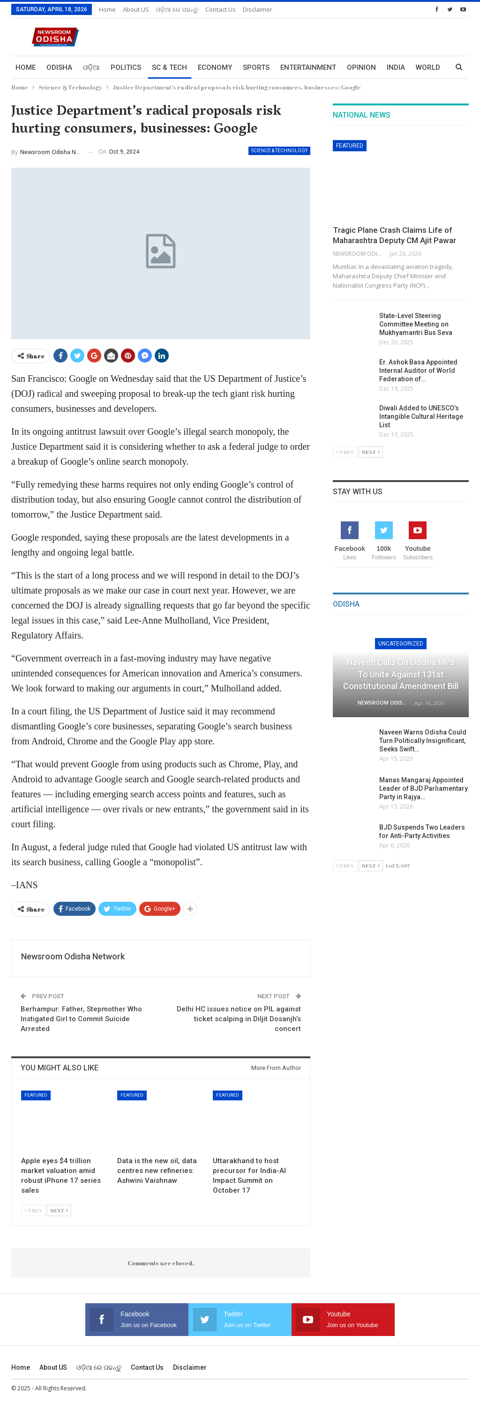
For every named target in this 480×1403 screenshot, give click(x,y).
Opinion (361, 67)
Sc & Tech (169, 67)
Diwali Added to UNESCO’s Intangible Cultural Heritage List (421, 416)
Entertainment (308, 67)
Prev (33, 1210)
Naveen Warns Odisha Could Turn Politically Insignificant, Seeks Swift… (422, 740)
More (396, 67)
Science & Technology (279, 150)
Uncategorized (400, 643)
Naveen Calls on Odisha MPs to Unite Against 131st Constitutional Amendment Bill (400, 673)
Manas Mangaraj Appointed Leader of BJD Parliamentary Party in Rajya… (423, 788)
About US (136, 9)
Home (107, 9)
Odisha (59, 67)
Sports (256, 67)
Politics (126, 67)
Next (59, 1210)
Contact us (220, 9)
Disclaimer (257, 9)
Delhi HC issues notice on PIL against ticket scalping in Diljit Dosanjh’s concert (239, 1019)
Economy (215, 67)
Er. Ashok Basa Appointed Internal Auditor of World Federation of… (418, 370)
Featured (35, 1095)
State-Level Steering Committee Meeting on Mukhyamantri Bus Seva (415, 324)
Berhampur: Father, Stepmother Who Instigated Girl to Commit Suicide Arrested (81, 1019)
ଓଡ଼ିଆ (91, 67)
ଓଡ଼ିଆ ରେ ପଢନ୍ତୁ (177, 9)
